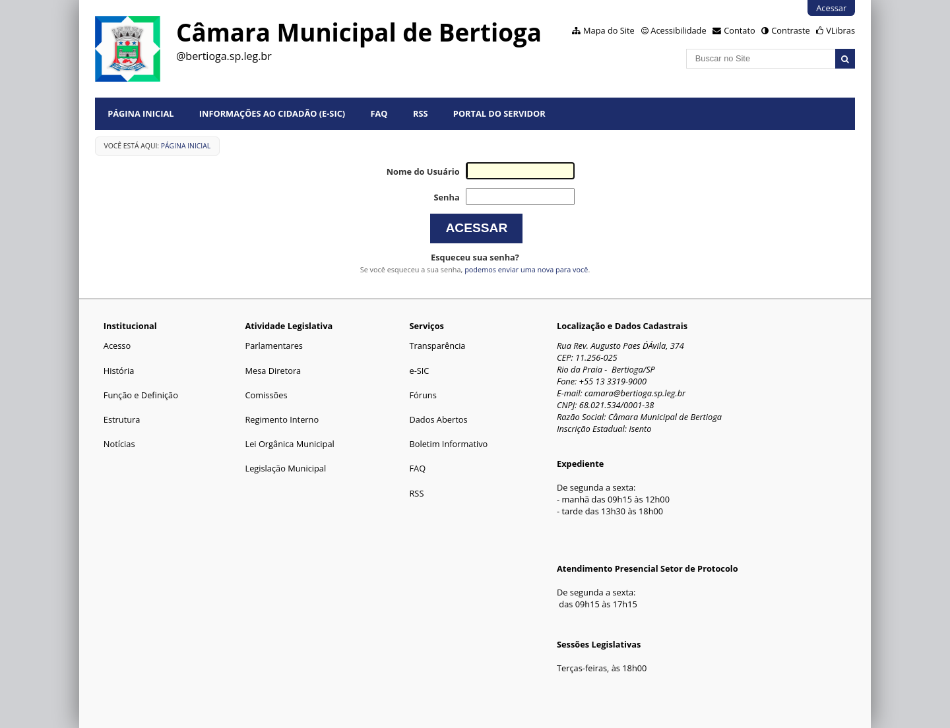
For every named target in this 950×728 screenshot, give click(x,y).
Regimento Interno (282, 419)
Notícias (119, 444)
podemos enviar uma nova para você (526, 269)
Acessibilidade (678, 30)
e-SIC (419, 371)
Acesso (117, 345)
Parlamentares (273, 345)
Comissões (266, 395)
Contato (739, 30)
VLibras (840, 30)
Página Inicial (141, 113)
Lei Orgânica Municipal (289, 444)
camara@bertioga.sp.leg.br (635, 393)
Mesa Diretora (273, 371)
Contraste (790, 30)
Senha (446, 197)
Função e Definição (141, 395)
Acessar (831, 8)
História (119, 371)
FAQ (379, 113)
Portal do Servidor (499, 113)
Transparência (437, 345)
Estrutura (122, 419)
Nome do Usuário (423, 171)
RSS (420, 113)
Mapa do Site (609, 30)
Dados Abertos (438, 419)
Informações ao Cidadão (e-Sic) (272, 113)
